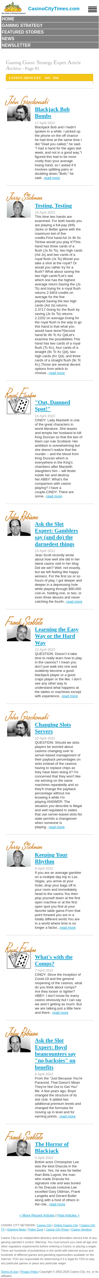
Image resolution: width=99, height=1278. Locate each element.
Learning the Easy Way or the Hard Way (56, 636)
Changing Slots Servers (53, 727)
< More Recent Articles (37, 1215)
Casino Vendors (81, 1229)
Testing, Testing (53, 205)
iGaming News (16, 1229)
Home (8, 19)
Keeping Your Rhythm (51, 858)
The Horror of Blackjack (52, 1147)
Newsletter (16, 45)
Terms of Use (9, 1271)
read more (52, 178)
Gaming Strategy (22, 25)
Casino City (44, 1225)
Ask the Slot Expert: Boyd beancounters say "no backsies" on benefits (55, 1053)
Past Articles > (68, 1215)
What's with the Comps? (54, 960)
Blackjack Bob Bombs (52, 112)
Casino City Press (57, 1229)
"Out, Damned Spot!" (52, 405)
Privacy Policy (30, 1271)
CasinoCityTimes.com (54, 8)
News (8, 38)
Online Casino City (66, 1225)
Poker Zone (35, 1229)
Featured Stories (23, 32)
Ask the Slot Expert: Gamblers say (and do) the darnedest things (56, 534)
